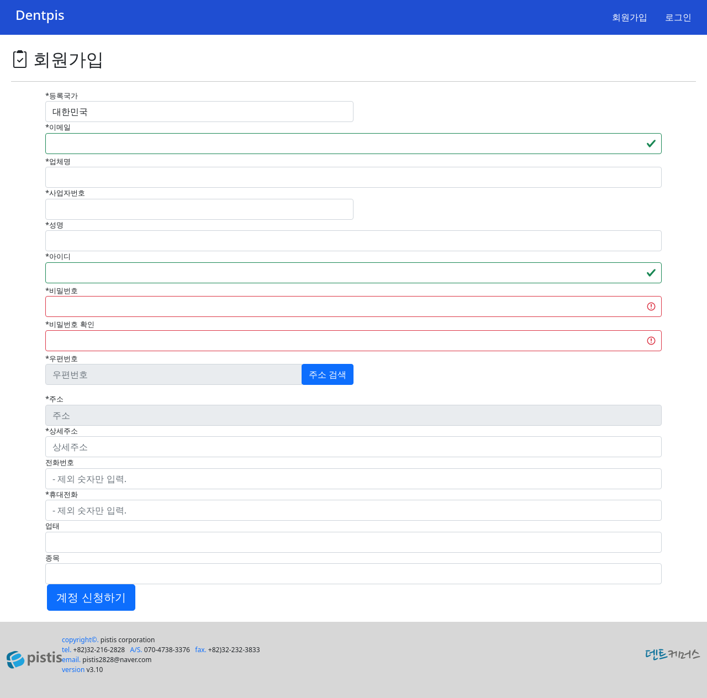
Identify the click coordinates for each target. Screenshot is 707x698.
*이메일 (58, 127)
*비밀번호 (61, 290)
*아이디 (58, 256)
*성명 (54, 225)
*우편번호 (61, 358)
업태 (52, 526)
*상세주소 (61, 431)
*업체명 (58, 161)
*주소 (54, 399)
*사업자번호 (65, 193)
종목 (52, 558)
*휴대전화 (61, 494)
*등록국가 (61, 96)
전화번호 (59, 462)
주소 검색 (327, 374)
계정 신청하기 (90, 597)
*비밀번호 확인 (69, 324)
